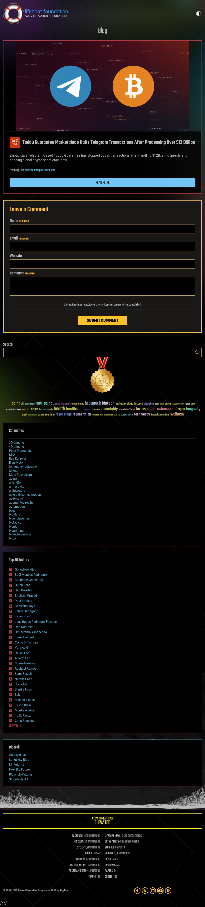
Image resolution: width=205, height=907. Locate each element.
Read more (102, 182)
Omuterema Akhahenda (31, 632)
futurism (50, 170)
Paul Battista (23, 601)
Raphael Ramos (25, 668)
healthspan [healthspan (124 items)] (74, 409)
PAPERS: (109, 870)
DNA (12, 455)
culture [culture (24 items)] (187, 404)
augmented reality (21, 502)
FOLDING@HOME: (78, 865)
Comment (22, 273)
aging (13, 478)
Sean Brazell (23, 674)
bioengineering (19, 518)
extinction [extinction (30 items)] (26, 409)
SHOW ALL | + (15, 725)
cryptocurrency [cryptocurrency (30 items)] (178, 404)
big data (14, 514)
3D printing (16, 442)
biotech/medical (20, 534)
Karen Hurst (23, 616)
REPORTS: (110, 859)
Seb (17, 694)
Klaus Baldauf (24, 637)
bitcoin (13, 538)
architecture (17, 490)
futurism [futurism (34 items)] (42, 409)
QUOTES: (109, 876)
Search (197, 352)
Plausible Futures (20, 774)
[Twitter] (145, 890)
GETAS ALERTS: (112, 841)
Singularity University (23, 466)
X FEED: (80, 847)
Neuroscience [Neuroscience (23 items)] (32, 415)
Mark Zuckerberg (20, 475)
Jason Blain (23, 705)
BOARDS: (109, 853)
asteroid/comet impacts (25, 494)
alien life (15, 482)
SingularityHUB (19, 779)
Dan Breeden (23, 590)
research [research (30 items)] (95, 415)
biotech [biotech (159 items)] (108, 403)
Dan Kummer (24, 627)
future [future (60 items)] (34, 409)
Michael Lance (25, 700)
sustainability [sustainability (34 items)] (127, 415)
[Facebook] (137, 890)
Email (19, 238)
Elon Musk (16, 462)
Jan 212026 (15, 142)
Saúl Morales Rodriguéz (31, 170)
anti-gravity (16, 486)
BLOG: (107, 847)
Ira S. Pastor (23, 715)
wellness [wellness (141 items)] (177, 414)
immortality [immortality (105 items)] (109, 409)
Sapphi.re (64, 890)
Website (16, 256)
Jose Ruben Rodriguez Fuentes (36, 622)
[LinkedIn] (153, 890)
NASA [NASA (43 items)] (24, 414)
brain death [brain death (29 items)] (159, 404)
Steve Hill (21, 684)
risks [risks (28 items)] (101, 415)
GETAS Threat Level (102, 821)
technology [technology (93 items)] (142, 414)
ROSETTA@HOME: (77, 870)
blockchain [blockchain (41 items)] (149, 404)
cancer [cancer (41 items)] (168, 404)
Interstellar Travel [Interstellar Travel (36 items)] (127, 409)
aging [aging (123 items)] (16, 403)
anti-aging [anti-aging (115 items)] (44, 403)
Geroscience (17, 755)
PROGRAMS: (111, 865)
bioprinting (16, 530)
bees (12, 510)
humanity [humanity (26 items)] (87, 410)
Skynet (13, 470)
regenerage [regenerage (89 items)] (64, 414)
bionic (13, 526)
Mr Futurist (16, 764)
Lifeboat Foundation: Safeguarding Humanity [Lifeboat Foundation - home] (93, 13)
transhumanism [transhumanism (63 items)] (160, 414)
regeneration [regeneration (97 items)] (82, 414)
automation (17, 506)
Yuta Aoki (21, 647)
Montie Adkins (24, 710)
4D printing (16, 447)
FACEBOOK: (77, 835)
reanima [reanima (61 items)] (50, 414)
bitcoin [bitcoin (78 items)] (138, 404)
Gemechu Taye (25, 606)
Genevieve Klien (25, 569)
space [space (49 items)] (117, 414)
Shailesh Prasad (26, 595)
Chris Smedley (24, 721)
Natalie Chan (23, 679)
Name (19, 221)
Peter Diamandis (20, 451)
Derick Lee (22, 653)
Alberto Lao (22, 658)
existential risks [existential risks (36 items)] (13, 409)
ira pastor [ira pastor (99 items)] (143, 409)
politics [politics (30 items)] (41, 415)
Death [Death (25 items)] (193, 404)
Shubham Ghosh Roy (29, 580)
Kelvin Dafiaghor (26, 611)
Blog (102, 31)
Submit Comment (102, 320)
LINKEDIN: (79, 841)
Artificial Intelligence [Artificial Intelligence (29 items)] (62, 404)
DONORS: (89, 853)
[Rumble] (168, 890)
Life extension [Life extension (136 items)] (162, 408)
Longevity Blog (19, 760)
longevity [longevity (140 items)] (193, 408)
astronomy (16, 498)
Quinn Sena (23, 585)
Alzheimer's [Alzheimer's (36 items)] (30, 404)
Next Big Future (19, 769)
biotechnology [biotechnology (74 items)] (124, 404)
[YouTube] (160, 890)
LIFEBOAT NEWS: (113, 835)
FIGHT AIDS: (82, 859)
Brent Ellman (23, 689)
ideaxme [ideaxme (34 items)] (96, 409)
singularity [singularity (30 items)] (108, 415)
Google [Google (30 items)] (50, 409)
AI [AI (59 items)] (22, 404)
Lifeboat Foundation (27, 890)
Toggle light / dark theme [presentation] (198, 13)
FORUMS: (92, 876)
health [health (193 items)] (59, 409)
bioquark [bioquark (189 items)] (93, 403)
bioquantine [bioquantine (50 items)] (77, 403)
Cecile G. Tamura (26, 642)
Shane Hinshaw (25, 663)
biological (15, 522)
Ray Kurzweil (18, 458)
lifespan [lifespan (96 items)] (179, 409)
